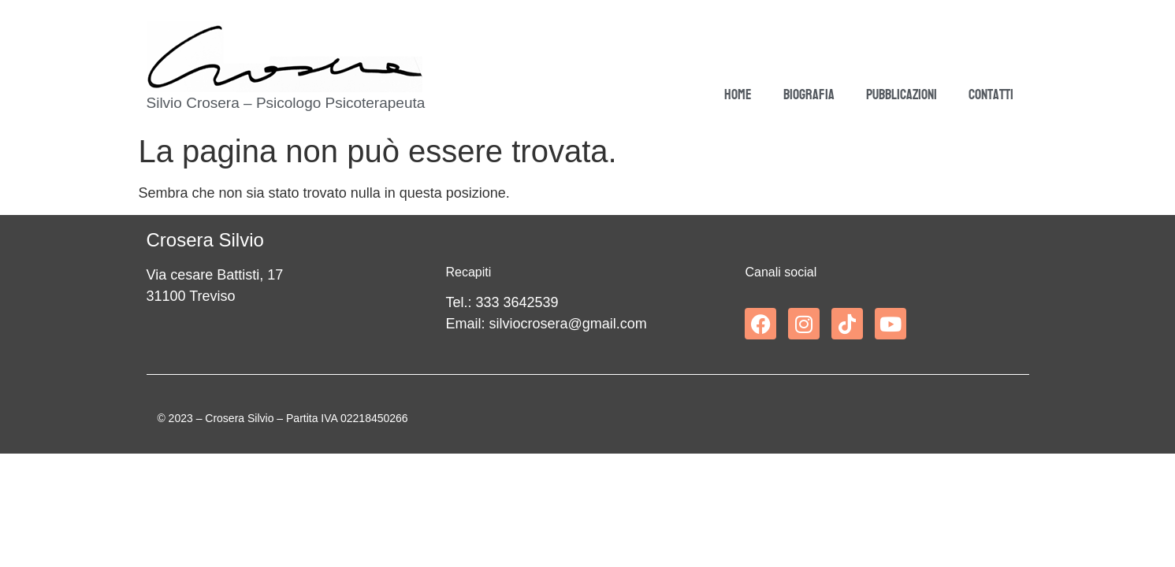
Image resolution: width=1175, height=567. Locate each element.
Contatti (991, 95)
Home (738, 95)
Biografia (809, 95)
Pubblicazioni (901, 95)
